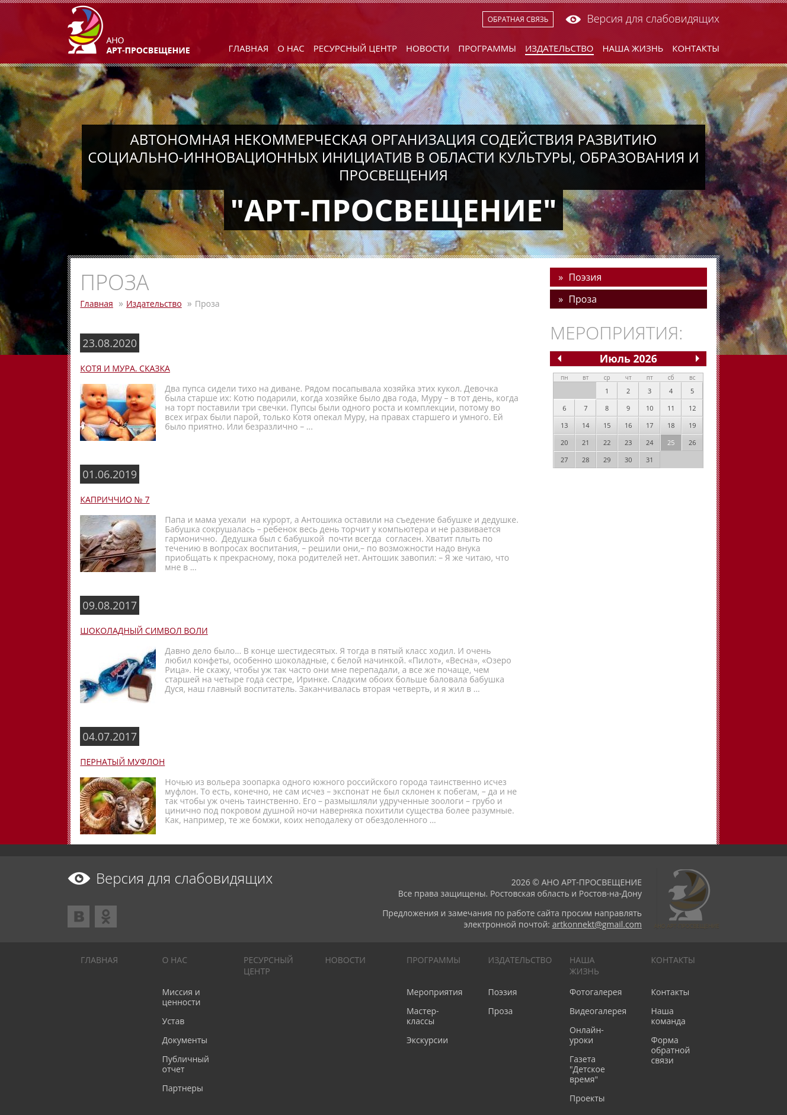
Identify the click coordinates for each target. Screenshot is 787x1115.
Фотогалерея (596, 992)
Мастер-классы (423, 1016)
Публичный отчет (185, 1064)
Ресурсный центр (355, 48)
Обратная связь (518, 19)
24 (650, 442)
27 (564, 459)
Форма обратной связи (670, 1050)
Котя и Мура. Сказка (125, 368)
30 (628, 459)
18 (671, 425)
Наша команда (668, 1016)
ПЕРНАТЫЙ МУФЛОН (122, 761)
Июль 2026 (628, 358)
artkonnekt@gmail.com (597, 924)
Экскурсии (427, 1040)
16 (628, 425)
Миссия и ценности (181, 997)
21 (586, 442)
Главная (249, 48)
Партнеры (182, 1088)
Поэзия (585, 277)
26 (692, 442)
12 (692, 408)
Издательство (559, 48)
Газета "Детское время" (587, 1069)
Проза (582, 299)
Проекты (587, 1098)
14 (586, 425)
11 (671, 408)
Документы (185, 1040)
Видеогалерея (598, 1010)
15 (607, 425)
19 (692, 425)
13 (564, 425)
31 (650, 459)
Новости (427, 48)
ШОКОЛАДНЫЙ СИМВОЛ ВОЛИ (143, 630)
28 (586, 459)
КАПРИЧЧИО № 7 (114, 499)
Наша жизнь (633, 48)
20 (564, 442)
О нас (291, 48)
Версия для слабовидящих (642, 18)
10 (650, 408)
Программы (487, 48)
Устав (173, 1021)
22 (607, 442)
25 (671, 442)
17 (650, 425)
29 (607, 459)
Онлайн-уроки (587, 1035)
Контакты (695, 48)
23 (628, 442)
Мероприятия (435, 992)
